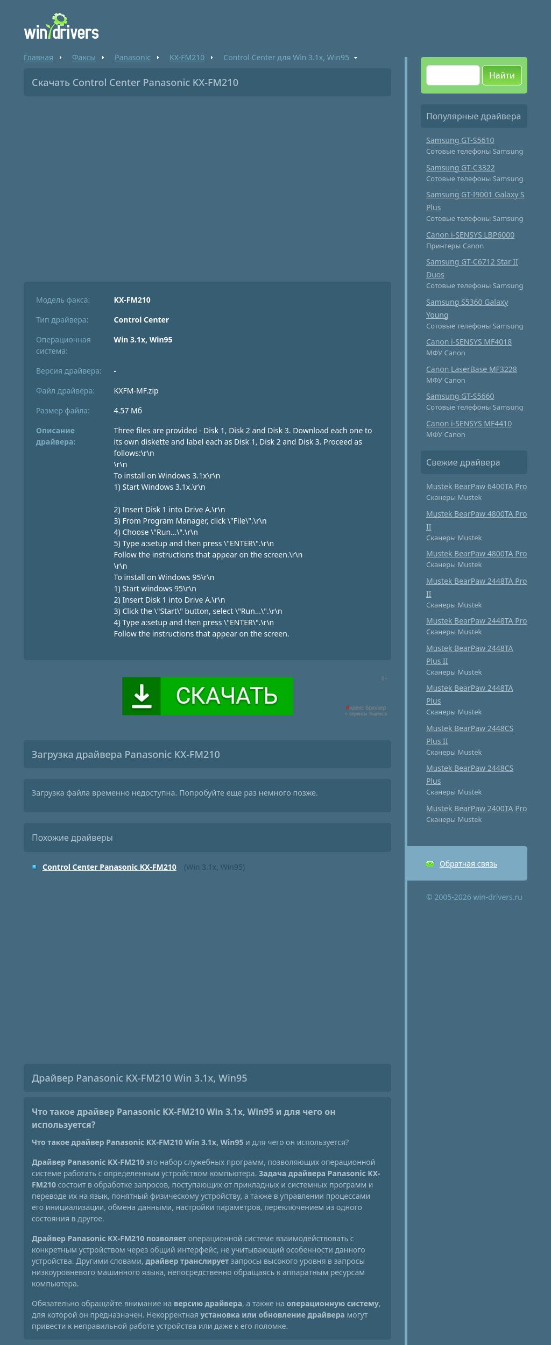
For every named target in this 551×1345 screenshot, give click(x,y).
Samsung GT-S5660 (460, 396)
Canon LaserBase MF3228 (471, 369)
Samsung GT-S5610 (460, 140)
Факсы (84, 57)
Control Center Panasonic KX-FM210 (109, 867)
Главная (38, 57)
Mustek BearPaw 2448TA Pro (476, 621)
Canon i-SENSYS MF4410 (469, 423)
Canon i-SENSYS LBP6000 (470, 235)
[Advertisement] (207, 185)
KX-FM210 (186, 57)
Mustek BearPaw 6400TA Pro (476, 486)
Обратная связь (468, 863)
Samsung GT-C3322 (460, 167)
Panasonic (133, 57)
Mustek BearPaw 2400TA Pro (476, 808)
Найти (502, 75)
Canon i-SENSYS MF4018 (469, 342)
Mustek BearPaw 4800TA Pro (476, 553)
